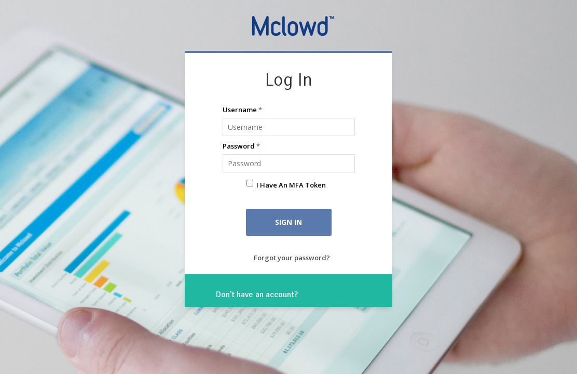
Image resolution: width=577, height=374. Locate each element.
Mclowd (294, 25)
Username (242, 109)
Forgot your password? (292, 257)
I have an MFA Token (291, 185)
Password (241, 146)
